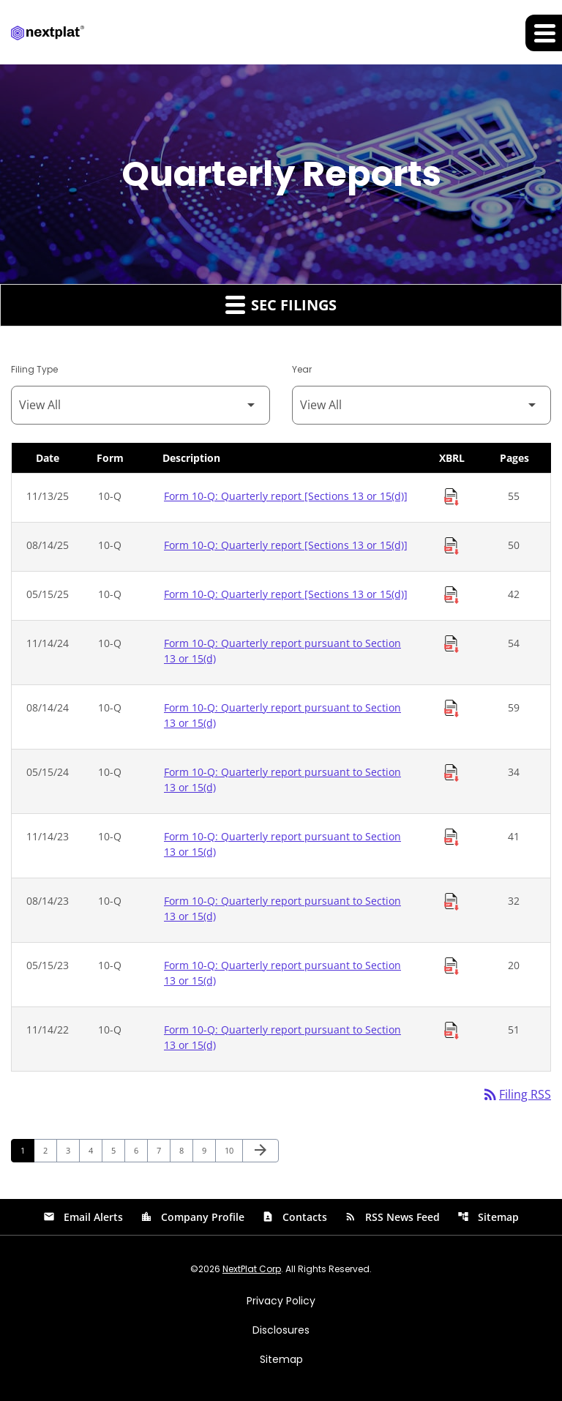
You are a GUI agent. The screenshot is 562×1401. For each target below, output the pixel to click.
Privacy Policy (281, 1301)
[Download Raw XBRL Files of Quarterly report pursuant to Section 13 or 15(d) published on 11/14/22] (451, 1030)
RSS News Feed (392, 1217)
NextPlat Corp (251, 1269)
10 (233, 1150)
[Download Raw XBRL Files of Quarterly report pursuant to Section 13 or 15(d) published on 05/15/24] (451, 773)
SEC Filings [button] (281, 304)
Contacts (294, 1217)
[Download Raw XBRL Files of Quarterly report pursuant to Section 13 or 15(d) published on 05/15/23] (451, 966)
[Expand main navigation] (543, 33)
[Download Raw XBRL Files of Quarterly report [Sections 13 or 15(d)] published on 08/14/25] (451, 546)
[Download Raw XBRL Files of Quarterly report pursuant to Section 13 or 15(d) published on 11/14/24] (451, 644)
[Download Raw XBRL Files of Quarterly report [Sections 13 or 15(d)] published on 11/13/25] (451, 497)
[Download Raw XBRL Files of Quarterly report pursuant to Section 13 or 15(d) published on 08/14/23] (451, 902)
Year (302, 369)
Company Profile (192, 1217)
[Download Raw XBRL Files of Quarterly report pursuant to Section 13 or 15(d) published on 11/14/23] (451, 837)
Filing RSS (516, 1095)
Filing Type (34, 369)
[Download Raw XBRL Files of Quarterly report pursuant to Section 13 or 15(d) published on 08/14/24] (451, 708)
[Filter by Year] (421, 405)
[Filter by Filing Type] (140, 405)
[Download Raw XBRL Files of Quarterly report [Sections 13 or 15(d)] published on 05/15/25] (451, 595)
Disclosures (281, 1330)
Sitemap (488, 1217)
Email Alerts (83, 1217)
